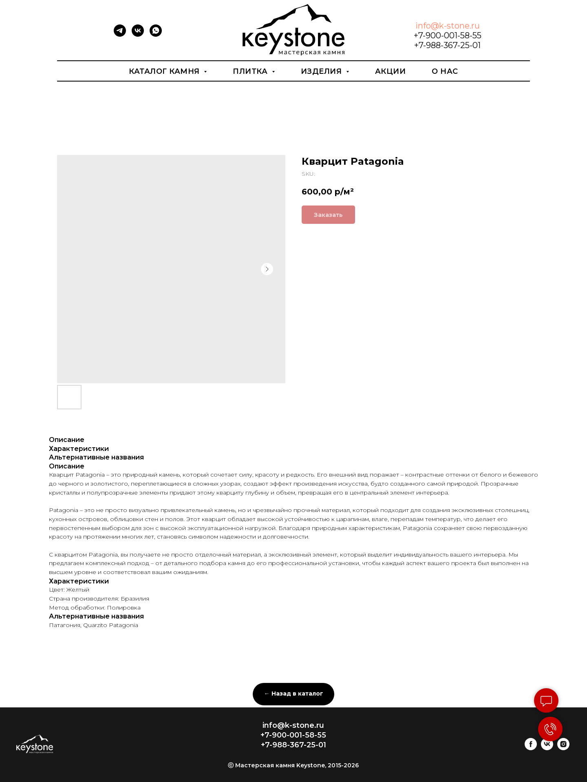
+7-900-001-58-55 (447, 35)
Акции (390, 71)
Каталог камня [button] (165, 71)
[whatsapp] (156, 34)
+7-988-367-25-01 (447, 45)
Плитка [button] (251, 71)
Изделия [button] (322, 71)
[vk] (138, 34)
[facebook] (531, 747)
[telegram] (120, 34)
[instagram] (563, 747)
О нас (445, 71)
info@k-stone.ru (447, 26)
